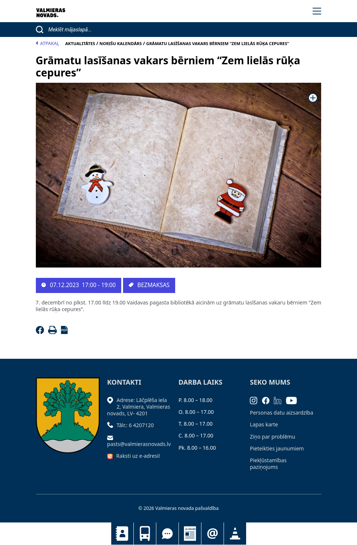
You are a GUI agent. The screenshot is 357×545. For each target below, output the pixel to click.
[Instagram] (256, 399)
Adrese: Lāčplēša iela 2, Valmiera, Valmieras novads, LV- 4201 (138, 406)
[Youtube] (294, 399)
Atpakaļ (47, 43)
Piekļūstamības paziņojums (268, 463)
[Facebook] (41, 331)
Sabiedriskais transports (145, 533)
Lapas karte (264, 424)
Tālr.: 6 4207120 (135, 425)
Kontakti (122, 533)
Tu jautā (167, 533)
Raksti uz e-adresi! (138, 455)
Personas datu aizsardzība (281, 412)
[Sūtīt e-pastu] (112, 437)
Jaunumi (190, 533)
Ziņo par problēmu (272, 436)
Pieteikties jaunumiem (212, 533)
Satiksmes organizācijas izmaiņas (235, 533)
